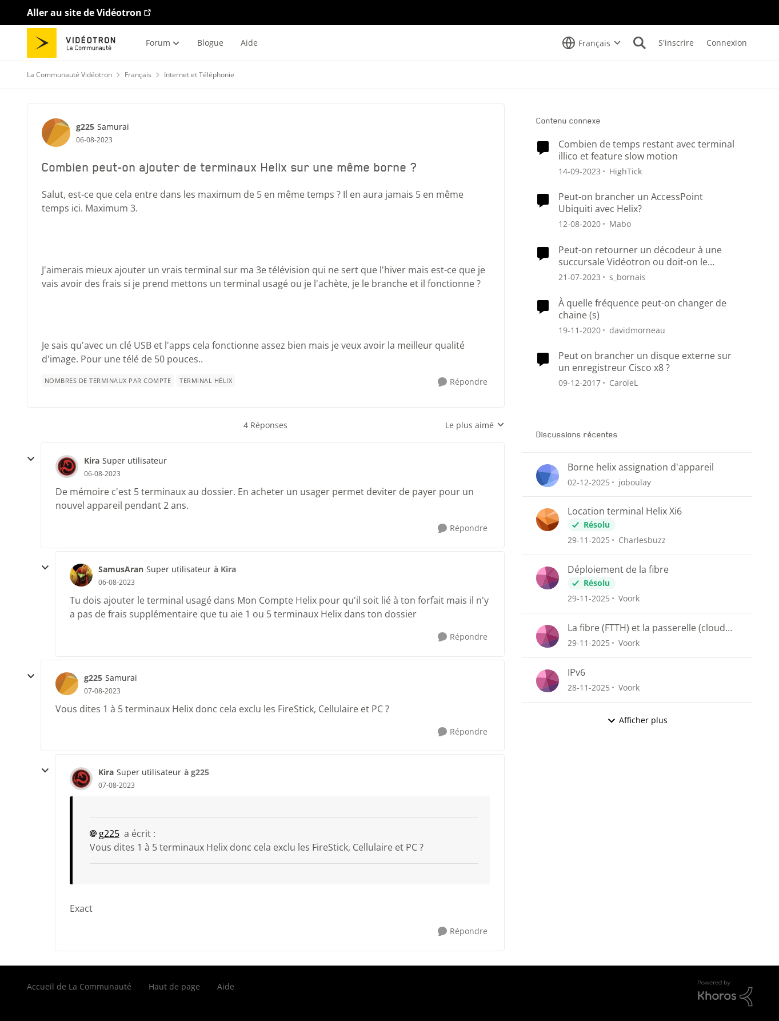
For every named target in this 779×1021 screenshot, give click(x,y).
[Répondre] (463, 382)
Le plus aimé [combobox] (475, 425)
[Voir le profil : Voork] (547, 578)
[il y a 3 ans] (579, 171)
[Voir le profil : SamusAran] (81, 575)
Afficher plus (637, 720)
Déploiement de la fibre (618, 570)
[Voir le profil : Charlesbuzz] (547, 519)
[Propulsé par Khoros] (725, 993)
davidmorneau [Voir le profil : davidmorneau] (637, 329)
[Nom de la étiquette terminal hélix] (206, 380)
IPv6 (576, 673)
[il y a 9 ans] (579, 383)
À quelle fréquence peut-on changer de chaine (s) (642, 309)
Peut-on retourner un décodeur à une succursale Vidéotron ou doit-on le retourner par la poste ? (640, 256)
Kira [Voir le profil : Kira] (91, 460)
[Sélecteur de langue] (591, 42)
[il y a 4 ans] (579, 277)
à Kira (225, 569)
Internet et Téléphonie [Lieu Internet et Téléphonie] (199, 74)
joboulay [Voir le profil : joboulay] (634, 481)
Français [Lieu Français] (138, 74)
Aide (225, 986)
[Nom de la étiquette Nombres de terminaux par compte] (108, 380)
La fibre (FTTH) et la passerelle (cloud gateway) (646, 628)
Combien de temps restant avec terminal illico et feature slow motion (646, 150)
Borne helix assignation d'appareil (641, 467)
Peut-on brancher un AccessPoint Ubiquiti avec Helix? (630, 203)
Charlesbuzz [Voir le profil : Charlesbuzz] (642, 540)
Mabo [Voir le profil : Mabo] (620, 223)
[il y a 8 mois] (589, 482)
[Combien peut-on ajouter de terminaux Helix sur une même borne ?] (102, 474)
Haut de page (174, 986)
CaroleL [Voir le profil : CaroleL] (623, 382)
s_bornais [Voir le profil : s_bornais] (627, 277)
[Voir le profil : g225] (56, 132)
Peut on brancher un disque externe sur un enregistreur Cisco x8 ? (645, 362)
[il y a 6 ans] (579, 224)
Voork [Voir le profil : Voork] (629, 598)
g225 (109, 833)
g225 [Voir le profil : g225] (85, 126)
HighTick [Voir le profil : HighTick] (625, 170)
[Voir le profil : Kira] (66, 466)
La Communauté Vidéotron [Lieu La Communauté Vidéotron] (69, 74)
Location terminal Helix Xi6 (625, 511)
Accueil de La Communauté (79, 986)
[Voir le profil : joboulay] (547, 475)
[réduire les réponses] (31, 459)
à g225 (196, 772)
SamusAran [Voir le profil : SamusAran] (120, 569)
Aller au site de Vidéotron (84, 12)
